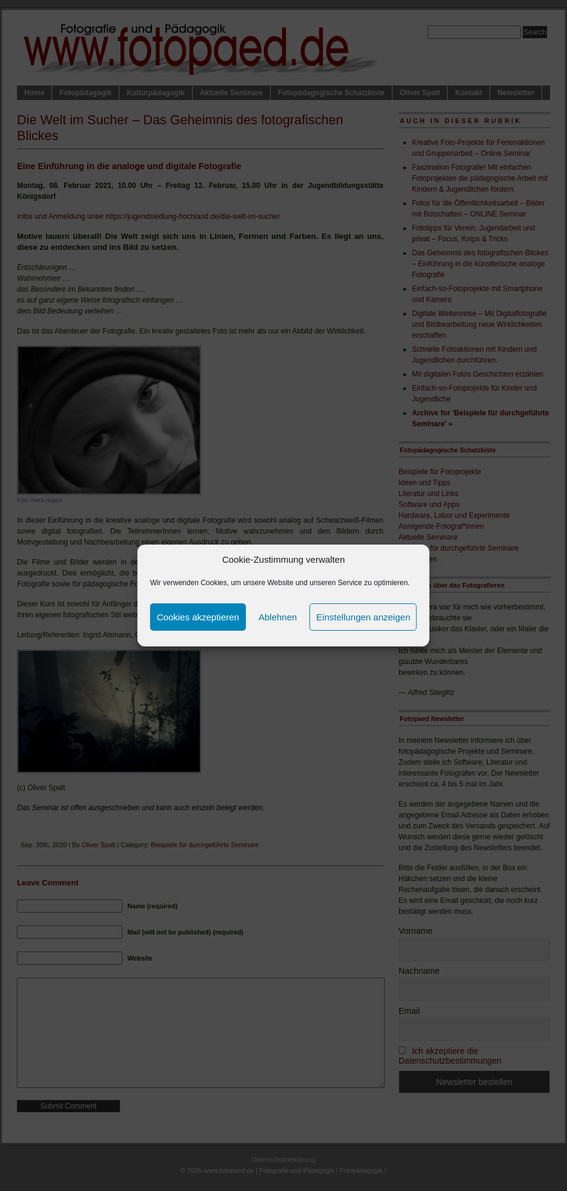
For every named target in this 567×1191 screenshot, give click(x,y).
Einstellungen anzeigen (363, 617)
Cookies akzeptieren (198, 617)
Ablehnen (278, 617)
